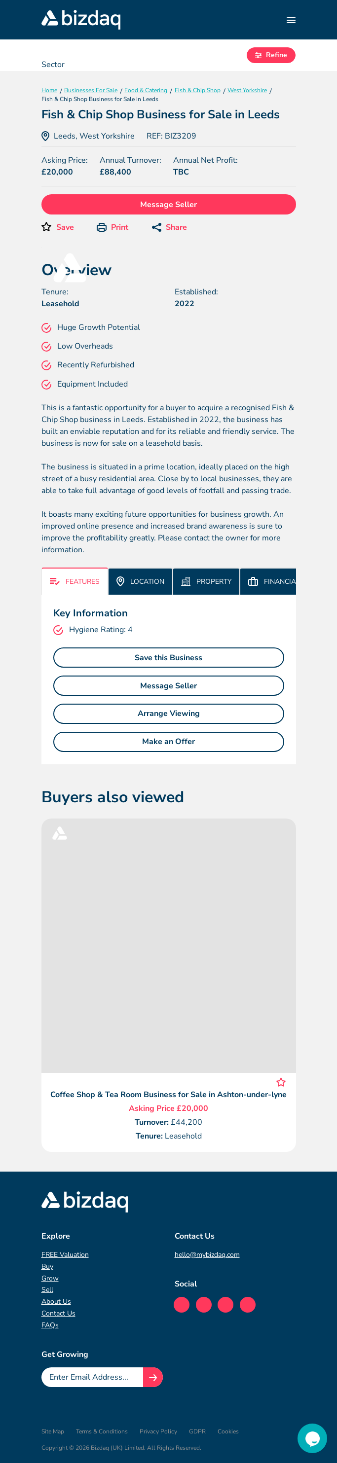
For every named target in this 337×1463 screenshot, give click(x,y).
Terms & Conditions (102, 1431)
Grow (50, 1278)
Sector (53, 64)
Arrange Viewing (169, 713)
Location (140, 581)
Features (75, 581)
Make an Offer (168, 741)
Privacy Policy (158, 1431)
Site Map (52, 1431)
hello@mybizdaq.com (207, 1254)
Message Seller (168, 204)
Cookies (228, 1431)
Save (65, 227)
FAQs (50, 1325)
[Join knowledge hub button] (153, 1377)
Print (112, 227)
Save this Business (168, 657)
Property (206, 581)
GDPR (197, 1431)
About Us (56, 1301)
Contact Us (58, 1313)
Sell (47, 1289)
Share (169, 227)
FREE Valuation (65, 1254)
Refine (271, 55)
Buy (47, 1266)
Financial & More (288, 581)
